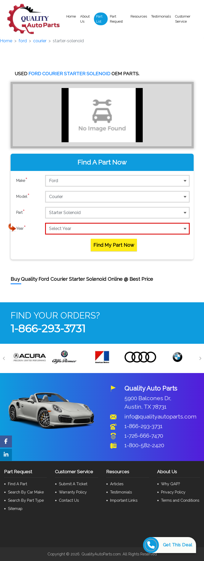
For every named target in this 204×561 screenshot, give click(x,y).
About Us (85, 19)
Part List (99, 19)
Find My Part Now (113, 245)
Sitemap (15, 508)
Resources (139, 16)
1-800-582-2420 (144, 445)
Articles (116, 484)
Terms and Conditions (180, 500)
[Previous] (4, 358)
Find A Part (17, 484)
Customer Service (182, 19)
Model (23, 196)
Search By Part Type (26, 500)
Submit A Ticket (73, 484)
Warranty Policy (73, 492)
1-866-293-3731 (48, 328)
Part (20, 212)
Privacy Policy (173, 492)
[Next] (200, 358)
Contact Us (69, 500)
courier (39, 40)
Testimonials (161, 16)
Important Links (123, 500)
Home (71, 16)
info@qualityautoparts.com (160, 416)
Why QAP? (170, 484)
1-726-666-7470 (143, 435)
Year (21, 228)
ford (23, 40)
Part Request (116, 19)
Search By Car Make (26, 492)
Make (22, 180)
